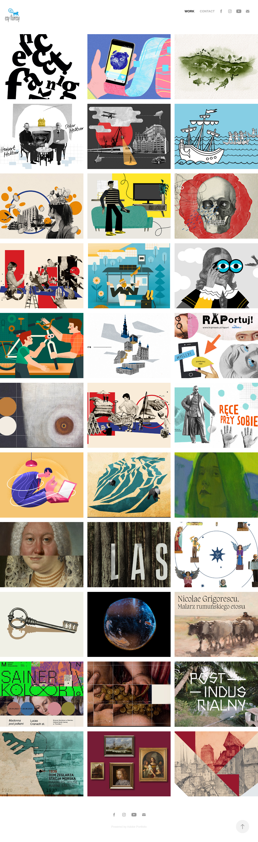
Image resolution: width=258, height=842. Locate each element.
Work (189, 11)
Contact (207, 11)
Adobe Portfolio (137, 826)
